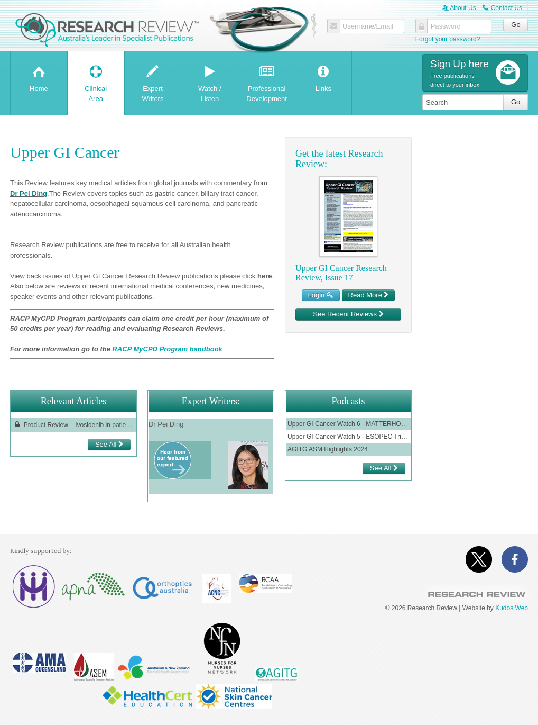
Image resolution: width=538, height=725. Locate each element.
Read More (368, 295)
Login (320, 295)
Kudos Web (511, 608)
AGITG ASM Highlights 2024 (327, 449)
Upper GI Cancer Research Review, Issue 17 (341, 273)
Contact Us (502, 8)
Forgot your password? (447, 39)
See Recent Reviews (348, 314)
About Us (459, 8)
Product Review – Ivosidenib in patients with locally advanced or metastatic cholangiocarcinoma (73, 424)
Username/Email (367, 26)
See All (109, 444)
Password (446, 26)
